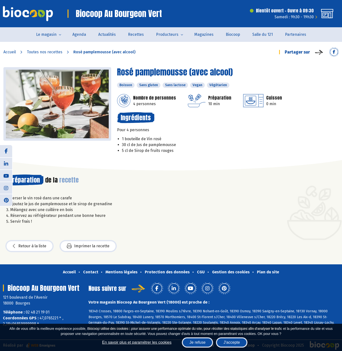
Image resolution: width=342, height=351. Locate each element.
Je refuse (197, 342)
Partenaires (295, 34)
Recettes (136, 34)
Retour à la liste (29, 246)
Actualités (107, 34)
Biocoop (233, 34)
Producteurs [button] (167, 34)
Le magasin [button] (46, 34)
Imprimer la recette (88, 246)
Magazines (204, 34)
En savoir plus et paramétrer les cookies (137, 342)
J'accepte (232, 342)
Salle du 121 (262, 34)
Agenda (79, 34)
